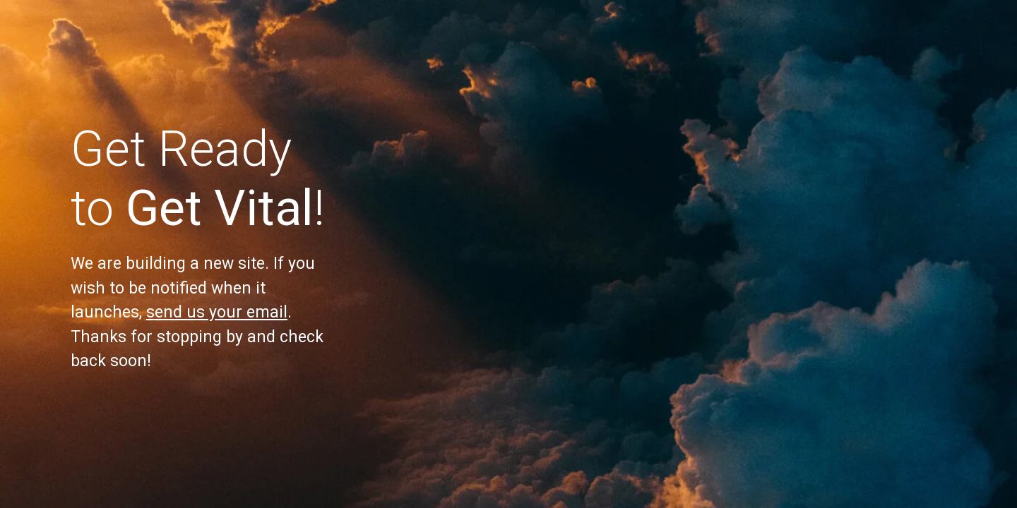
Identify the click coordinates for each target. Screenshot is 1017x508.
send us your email (216, 312)
